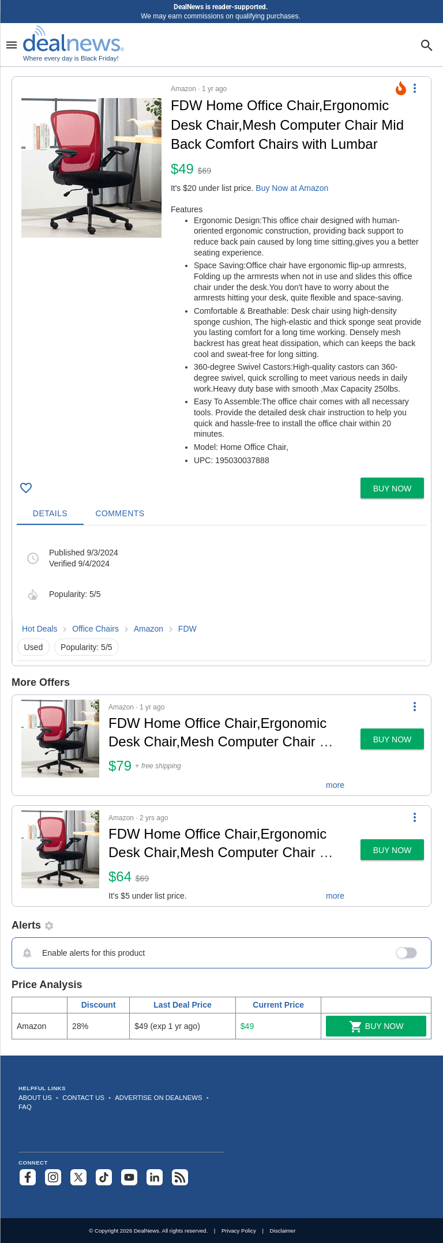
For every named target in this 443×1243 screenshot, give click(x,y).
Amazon (148, 628)
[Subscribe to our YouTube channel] (129, 1177)
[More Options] (415, 88)
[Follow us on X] (78, 1177)
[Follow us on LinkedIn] (154, 1177)
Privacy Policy (239, 1230)
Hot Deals (39, 628)
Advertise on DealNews (158, 1097)
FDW (187, 628)
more (335, 785)
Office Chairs (95, 628)
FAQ (25, 1106)
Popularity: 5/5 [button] (86, 647)
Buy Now (376, 1027)
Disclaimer (283, 1230)
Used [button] (33, 647)
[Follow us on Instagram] (53, 1177)
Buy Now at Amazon (292, 188)
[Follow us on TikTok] (104, 1177)
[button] (221, 275)
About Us (35, 1097)
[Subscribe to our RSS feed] (180, 1177)
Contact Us (83, 1097)
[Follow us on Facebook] (27, 1177)
